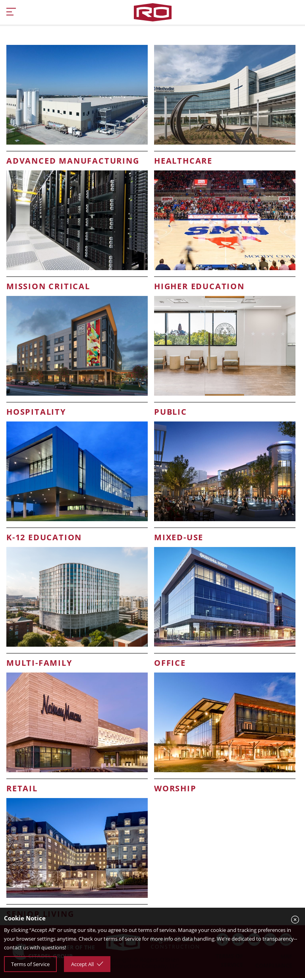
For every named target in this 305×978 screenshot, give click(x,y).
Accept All (87, 964)
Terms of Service (30, 964)
